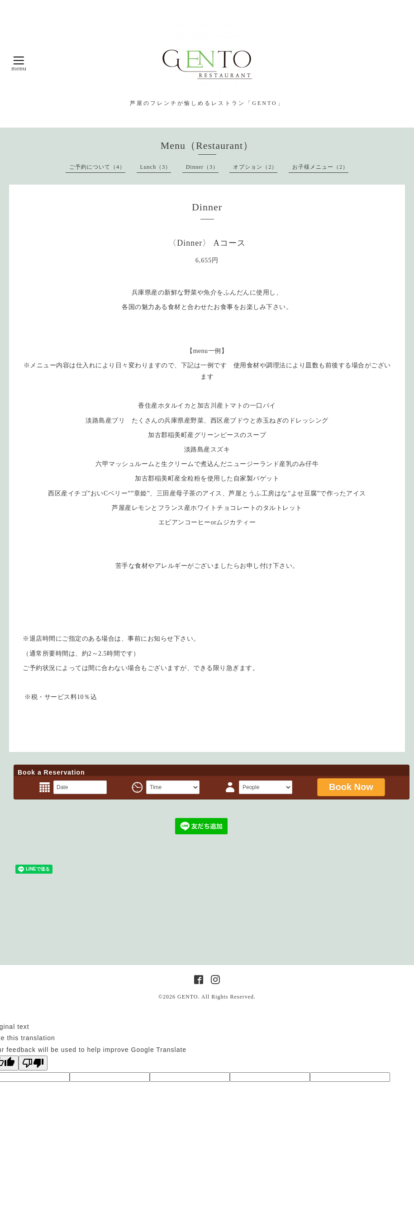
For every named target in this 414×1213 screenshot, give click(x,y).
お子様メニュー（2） (320, 167)
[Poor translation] (33, 1063)
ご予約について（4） (97, 167)
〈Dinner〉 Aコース (206, 242)
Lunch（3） (155, 167)
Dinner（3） (202, 167)
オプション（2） (255, 167)
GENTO (187, 997)
